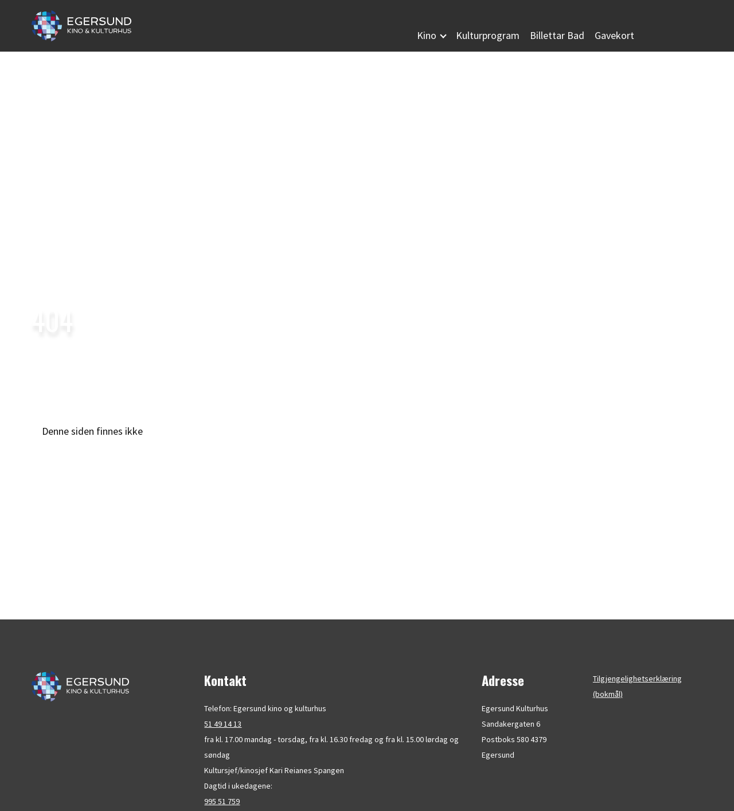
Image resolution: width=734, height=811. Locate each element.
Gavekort (614, 35)
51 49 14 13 (222, 724)
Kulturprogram (488, 35)
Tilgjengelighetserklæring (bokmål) (637, 686)
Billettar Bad (557, 35)
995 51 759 (222, 801)
